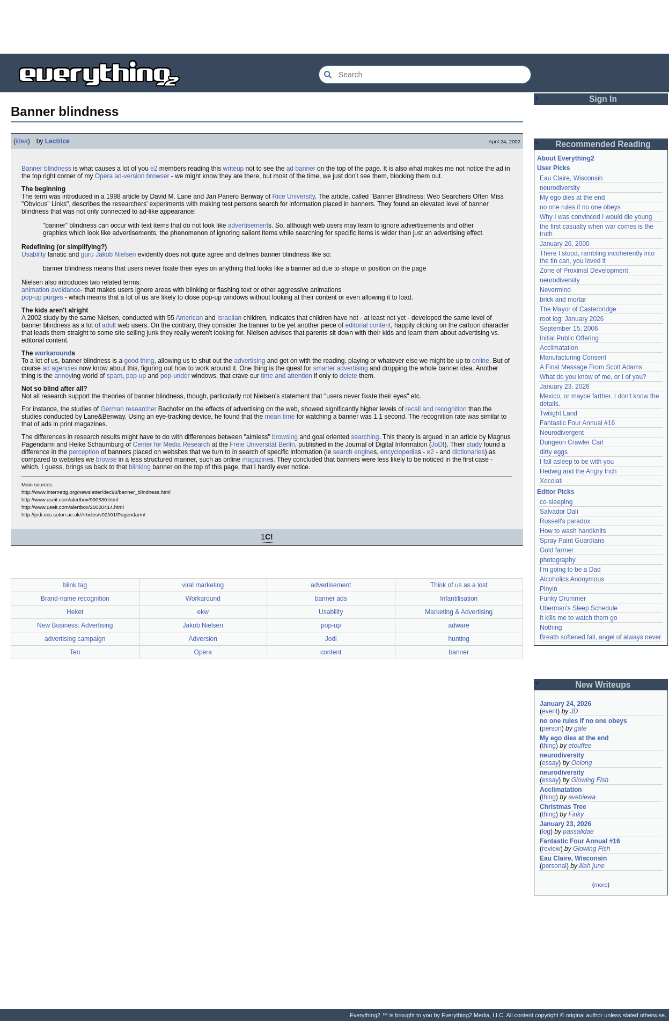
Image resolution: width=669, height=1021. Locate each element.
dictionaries (468, 452)
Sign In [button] (603, 99)
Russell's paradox (565, 521)
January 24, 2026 (565, 704)
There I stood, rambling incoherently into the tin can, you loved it (597, 257)
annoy (63, 376)
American (189, 318)
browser (158, 176)
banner (459, 652)
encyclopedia (399, 452)
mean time (279, 416)
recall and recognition (436, 409)
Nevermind (555, 290)
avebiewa (582, 797)
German (111, 409)
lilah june (591, 866)
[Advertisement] (334, 27)
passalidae (578, 831)
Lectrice (57, 141)
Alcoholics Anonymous (572, 579)
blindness (57, 168)
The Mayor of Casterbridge (578, 309)
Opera (104, 176)
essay (550, 763)
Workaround (203, 598)
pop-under (175, 376)
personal (554, 866)
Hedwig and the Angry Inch (578, 471)
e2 (153, 168)
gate (580, 728)
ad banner (300, 168)
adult (109, 325)
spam (114, 376)
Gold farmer (557, 550)
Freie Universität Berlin (262, 444)
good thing (139, 360)
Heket (75, 612)
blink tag (75, 585)
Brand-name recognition (75, 598)
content (330, 652)
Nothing (551, 627)
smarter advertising (340, 368)
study (474, 444)
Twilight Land (558, 413)
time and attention (286, 376)
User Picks (553, 168)
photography (558, 560)
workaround (53, 353)
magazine (256, 459)
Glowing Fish (589, 780)
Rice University (294, 196)
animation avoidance (50, 290)
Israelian (229, 318)
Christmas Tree (563, 807)
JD (574, 711)
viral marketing (203, 585)
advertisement (248, 225)
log (546, 831)
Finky (576, 814)
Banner (31, 168)
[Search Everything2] (425, 74)
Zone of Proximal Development (584, 270)
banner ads (331, 598)
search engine (353, 452)
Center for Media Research (171, 444)
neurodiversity (560, 188)
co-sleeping (556, 502)
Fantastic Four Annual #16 (577, 423)
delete (348, 376)
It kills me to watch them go (578, 618)
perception (84, 452)
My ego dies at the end (572, 197)
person (552, 728)
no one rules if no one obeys (580, 207)
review (551, 848)
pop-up (136, 376)
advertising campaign (75, 639)
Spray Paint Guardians (572, 540)
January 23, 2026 (565, 386)
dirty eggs (554, 452)
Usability (33, 254)
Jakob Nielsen (115, 254)
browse (106, 459)
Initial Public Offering (569, 338)
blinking (140, 467)
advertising (249, 360)
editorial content (368, 325)
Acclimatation (559, 348)
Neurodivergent (562, 432)
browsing (285, 437)
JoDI (438, 444)
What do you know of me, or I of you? (593, 377)
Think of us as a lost (459, 585)
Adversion (203, 639)
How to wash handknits (573, 531)
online (480, 360)
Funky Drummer (563, 598)
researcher (141, 409)
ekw (203, 612)
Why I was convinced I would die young (596, 217)
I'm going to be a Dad (570, 569)
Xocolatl (551, 481)
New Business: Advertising (75, 625)
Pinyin (548, 589)
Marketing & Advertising (458, 612)
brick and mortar (563, 299)
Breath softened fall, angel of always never (600, 637)
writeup (233, 168)
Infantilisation (458, 598)
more (600, 884)
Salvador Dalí (559, 511)
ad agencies (59, 368)
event (549, 711)
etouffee (579, 745)
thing (549, 745)
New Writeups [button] (603, 684)
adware (459, 625)
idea (22, 141)
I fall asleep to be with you (577, 461)
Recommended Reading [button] (603, 144)
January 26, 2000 (565, 243)
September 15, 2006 (569, 328)
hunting (459, 639)
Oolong (581, 763)
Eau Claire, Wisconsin (571, 178)
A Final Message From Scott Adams (591, 367)
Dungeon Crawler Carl (572, 442)
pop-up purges (42, 297)
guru (87, 254)
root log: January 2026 (572, 319)
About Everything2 (565, 158)
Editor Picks (555, 491)
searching (365, 437)
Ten (75, 652)
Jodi (331, 639)
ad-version (129, 176)
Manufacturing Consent (573, 357)
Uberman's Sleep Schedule (578, 608)
